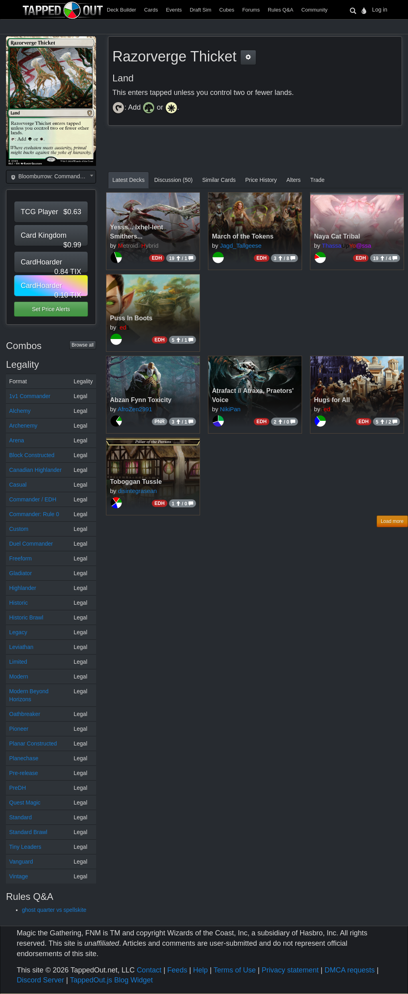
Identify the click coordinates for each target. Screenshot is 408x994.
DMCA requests (349, 970)
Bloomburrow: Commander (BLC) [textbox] (53, 176)
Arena (16, 440)
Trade (317, 180)
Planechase (23, 758)
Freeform (20, 558)
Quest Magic (25, 802)
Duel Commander (31, 543)
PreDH (17, 788)
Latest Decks (128, 180)
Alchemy (20, 411)
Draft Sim (200, 10)
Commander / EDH (32, 499)
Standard (20, 817)
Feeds (177, 970)
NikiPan (230, 409)
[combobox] (51, 176)
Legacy (18, 632)
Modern (18, 676)
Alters (293, 180)
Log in (379, 9)
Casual (18, 484)
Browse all (83, 345)
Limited (18, 662)
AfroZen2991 (135, 409)
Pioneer (18, 729)
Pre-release (23, 773)
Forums (251, 10)
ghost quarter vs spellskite (54, 910)
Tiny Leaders (25, 847)
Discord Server (40, 980)
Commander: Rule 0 (34, 514)
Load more (392, 521)
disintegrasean (137, 490)
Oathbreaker (24, 714)
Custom (18, 529)
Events (174, 10)
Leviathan (21, 647)
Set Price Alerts (51, 309)
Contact (149, 970)
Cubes (226, 10)
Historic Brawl (26, 617)
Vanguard (21, 861)
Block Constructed (32, 455)
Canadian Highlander (35, 470)
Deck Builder (121, 10)
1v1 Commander (30, 396)
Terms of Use (235, 970)
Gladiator (20, 573)
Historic (18, 603)
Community (314, 10)
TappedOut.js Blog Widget (111, 980)
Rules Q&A (280, 10)
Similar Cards (218, 180)
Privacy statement (290, 970)
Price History (261, 180)
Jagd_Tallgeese (240, 245)
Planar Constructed (33, 743)
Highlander (22, 588)
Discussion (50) (173, 180)
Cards (151, 10)
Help (200, 970)
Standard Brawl (28, 832)
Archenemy (23, 425)
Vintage (18, 876)
